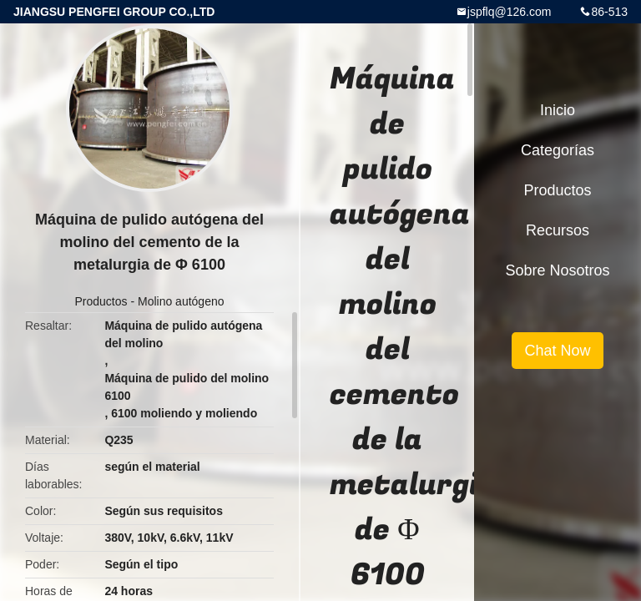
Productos (100, 301)
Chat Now (557, 350)
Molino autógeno (181, 301)
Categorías (557, 150)
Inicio (557, 110)
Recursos (557, 230)
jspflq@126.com (509, 11)
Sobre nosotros (557, 270)
